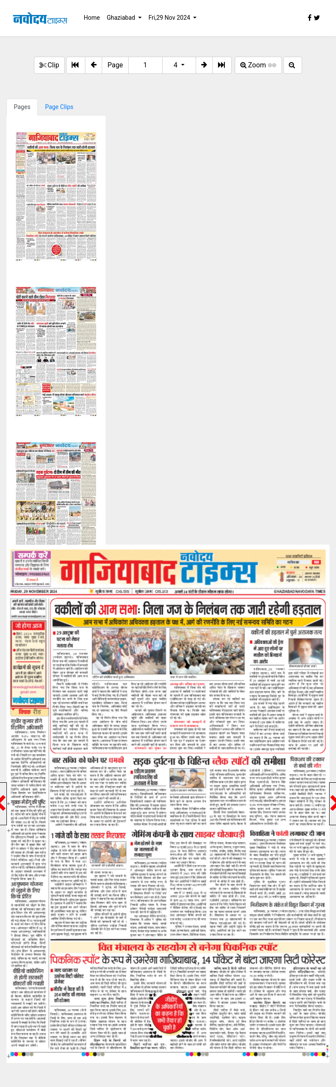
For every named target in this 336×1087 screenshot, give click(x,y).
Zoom (258, 65)
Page (115, 65)
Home (92, 17)
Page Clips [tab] (59, 106)
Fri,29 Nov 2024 (170, 17)
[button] (93, 65)
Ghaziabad (122, 17)
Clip (49, 65)
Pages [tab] (22, 106)
